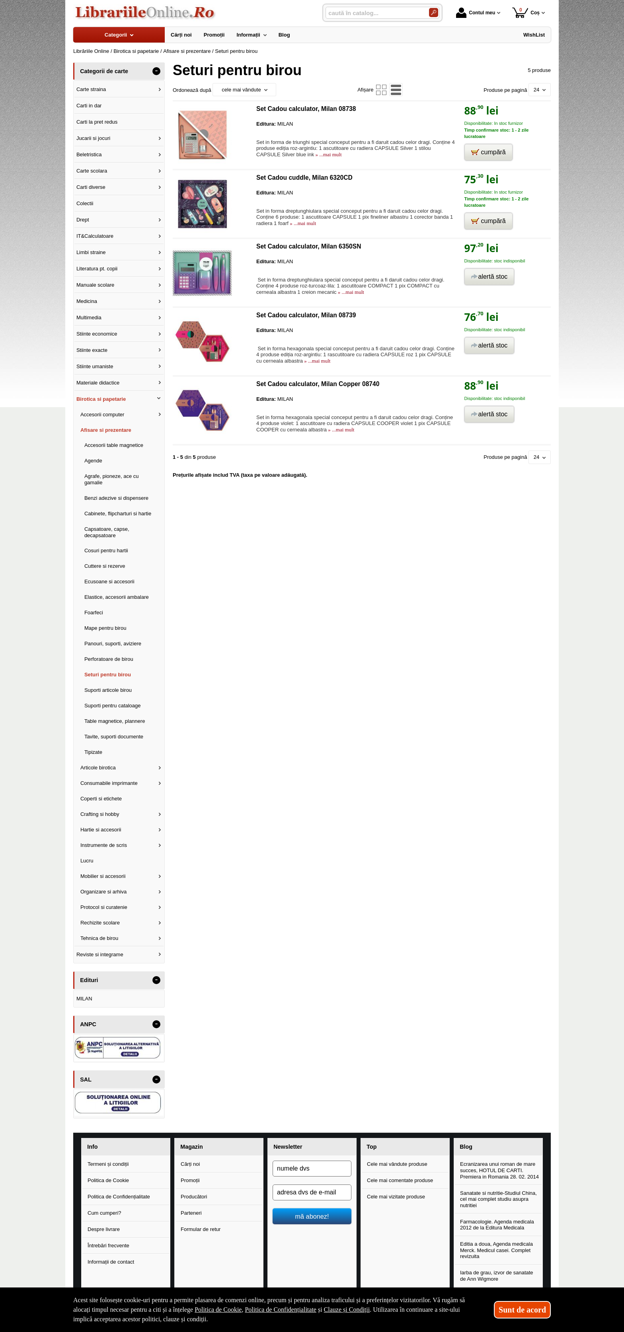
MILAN (84, 999)
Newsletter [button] (287, 1147)
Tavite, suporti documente (113, 737)
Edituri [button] (89, 980)
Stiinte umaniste (94, 366)
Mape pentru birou (105, 628)
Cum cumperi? (104, 1213)
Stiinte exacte (91, 350)
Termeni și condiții (108, 1164)
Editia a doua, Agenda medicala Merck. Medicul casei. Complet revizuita (496, 1250)
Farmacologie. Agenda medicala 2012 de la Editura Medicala (497, 1225)
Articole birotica (98, 768)
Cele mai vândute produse (397, 1164)
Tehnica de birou (99, 938)
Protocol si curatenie (103, 907)
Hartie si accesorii (100, 830)
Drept (82, 220)
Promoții (190, 1180)
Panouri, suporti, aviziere (112, 644)
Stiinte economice (96, 334)
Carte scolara (91, 171)
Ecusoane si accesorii (109, 581)
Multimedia (88, 317)
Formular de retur (200, 1229)
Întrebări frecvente (108, 1246)
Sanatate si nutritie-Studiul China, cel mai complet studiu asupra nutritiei (498, 1199)
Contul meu (475, 13)
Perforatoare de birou (108, 659)
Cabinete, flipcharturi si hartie (117, 513)
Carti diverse (90, 187)
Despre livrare (104, 1229)
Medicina (86, 301)
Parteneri (191, 1213)
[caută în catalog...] (374, 13)
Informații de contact (111, 1262)
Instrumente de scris (103, 845)
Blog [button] (466, 1147)
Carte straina (91, 89)
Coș (526, 12)
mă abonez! (312, 1216)
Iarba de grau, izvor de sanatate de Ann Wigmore (496, 1276)
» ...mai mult (327, 154)
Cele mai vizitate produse (396, 1197)
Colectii (85, 203)
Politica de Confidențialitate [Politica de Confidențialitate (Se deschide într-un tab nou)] (280, 1309)
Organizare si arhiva (103, 892)
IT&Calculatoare (94, 236)
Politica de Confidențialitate (119, 1197)
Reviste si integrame (99, 954)
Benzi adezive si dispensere (116, 498)
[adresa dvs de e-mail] (312, 1192)
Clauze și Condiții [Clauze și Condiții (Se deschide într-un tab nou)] (347, 1309)
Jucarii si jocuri (93, 138)
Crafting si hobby (99, 814)
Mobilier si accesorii (102, 876)
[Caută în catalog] (433, 12)
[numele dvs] (312, 1169)
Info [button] (92, 1147)
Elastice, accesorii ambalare (116, 597)
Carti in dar (89, 106)
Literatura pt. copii (96, 269)
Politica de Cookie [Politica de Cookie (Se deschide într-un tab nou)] (218, 1309)
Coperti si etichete (101, 799)
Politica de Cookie (108, 1180)
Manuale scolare (95, 285)
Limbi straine (91, 252)
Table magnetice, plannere (114, 721)
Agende (93, 461)
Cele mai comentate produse (400, 1180)
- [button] (156, 71)
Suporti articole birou (108, 690)
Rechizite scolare (100, 923)
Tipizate (93, 752)
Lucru (87, 861)
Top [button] (371, 1147)
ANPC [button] (88, 1024)
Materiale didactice (97, 383)
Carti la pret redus (96, 122)
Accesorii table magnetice (113, 445)
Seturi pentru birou (107, 675)
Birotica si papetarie (101, 399)
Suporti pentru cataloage (112, 706)
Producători (194, 1197)
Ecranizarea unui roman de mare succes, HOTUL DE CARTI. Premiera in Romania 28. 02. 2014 (499, 1170)
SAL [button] (86, 1079)
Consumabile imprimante (109, 783)
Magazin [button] (191, 1147)
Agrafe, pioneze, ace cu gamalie (111, 479)
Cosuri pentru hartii (106, 550)
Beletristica (89, 154)
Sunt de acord (522, 1309)
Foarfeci (93, 613)
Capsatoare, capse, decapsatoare (106, 532)
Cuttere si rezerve (104, 566)
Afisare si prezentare (105, 430)
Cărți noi (190, 1164)
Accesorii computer (102, 414)
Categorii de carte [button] (104, 71)
